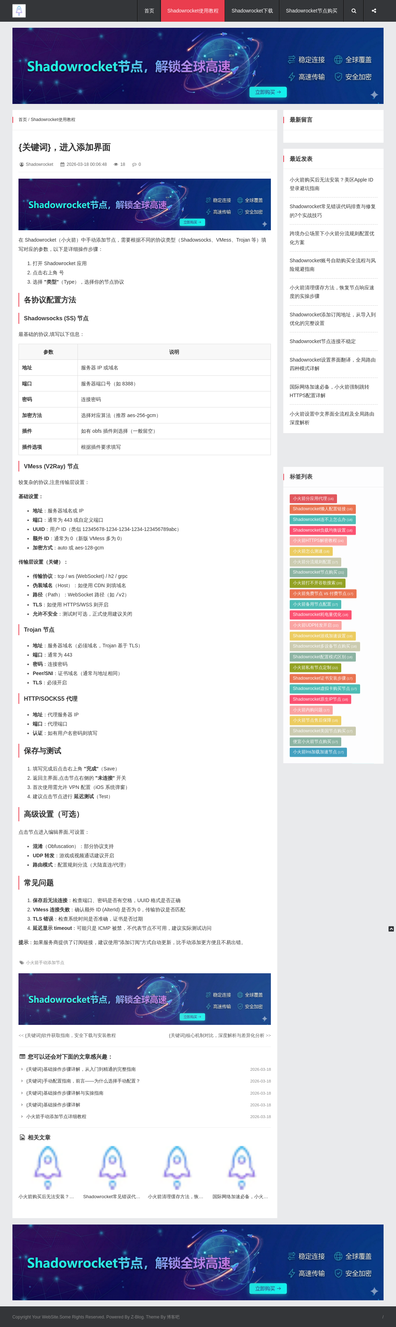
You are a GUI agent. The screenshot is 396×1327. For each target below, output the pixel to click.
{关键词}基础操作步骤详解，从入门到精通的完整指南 (144, 1069)
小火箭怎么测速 (311, 688)
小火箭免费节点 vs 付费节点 (323, 730)
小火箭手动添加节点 (45, 962)
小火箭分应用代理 (313, 635)
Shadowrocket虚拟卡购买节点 (325, 825)
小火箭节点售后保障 (315, 857)
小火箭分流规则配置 (315, 698)
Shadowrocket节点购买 (311, 11)
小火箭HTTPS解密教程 (318, 677)
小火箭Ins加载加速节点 (318, 889)
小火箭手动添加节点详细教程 (144, 1116)
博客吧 (173, 1316)
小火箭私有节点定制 (315, 804)
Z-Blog (137, 1316)
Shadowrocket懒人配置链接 (323, 646)
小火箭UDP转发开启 (315, 762)
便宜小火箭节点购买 (315, 878)
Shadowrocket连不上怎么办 (323, 656)
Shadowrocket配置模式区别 (323, 793)
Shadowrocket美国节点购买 (323, 867)
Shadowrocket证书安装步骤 (323, 815)
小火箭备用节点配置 (315, 741)
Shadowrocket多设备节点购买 (325, 783)
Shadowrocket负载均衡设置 (323, 667)
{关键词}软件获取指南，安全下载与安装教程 (67, 1035)
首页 (149, 11)
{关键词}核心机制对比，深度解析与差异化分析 (220, 1035)
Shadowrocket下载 (252, 11)
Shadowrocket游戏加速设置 (323, 772)
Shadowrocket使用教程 (193, 11)
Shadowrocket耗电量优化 (320, 751)
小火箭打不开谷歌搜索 (317, 719)
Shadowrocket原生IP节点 (320, 836)
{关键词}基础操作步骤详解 (144, 1104)
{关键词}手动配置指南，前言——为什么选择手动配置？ (144, 1080)
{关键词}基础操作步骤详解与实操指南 (144, 1093)
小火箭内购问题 (311, 846)
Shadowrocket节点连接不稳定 (323, 341)
